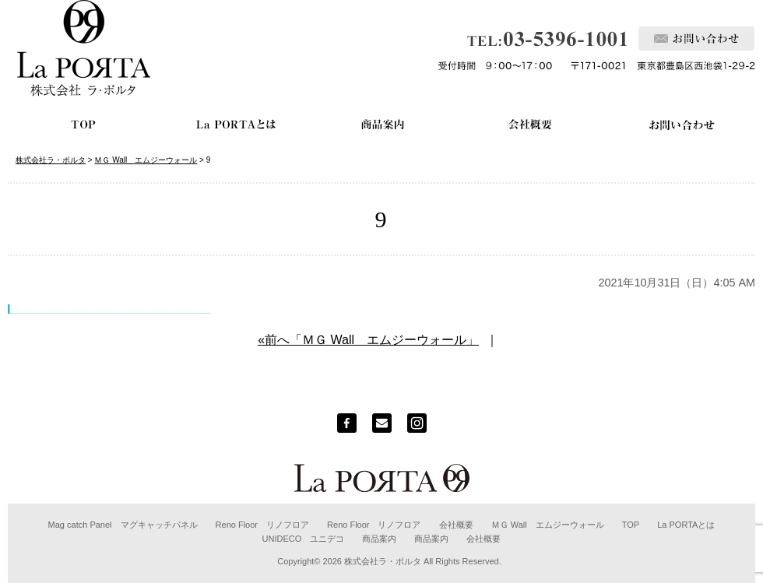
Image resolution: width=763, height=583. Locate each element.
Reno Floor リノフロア (262, 524)
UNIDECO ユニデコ (303, 538)
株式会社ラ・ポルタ (382, 561)
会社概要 (456, 524)
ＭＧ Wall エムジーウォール (547, 524)
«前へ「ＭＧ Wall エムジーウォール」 (368, 339)
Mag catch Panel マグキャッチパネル (123, 524)
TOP (630, 524)
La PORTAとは (686, 524)
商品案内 (379, 538)
